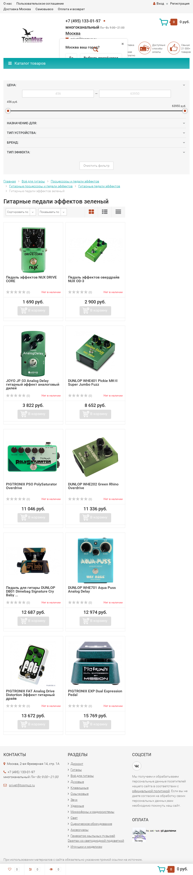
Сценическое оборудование (91, 824)
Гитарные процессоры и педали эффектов (41, 186)
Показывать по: (50, 212)
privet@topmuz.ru (22, 785)
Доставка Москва (17, 9)
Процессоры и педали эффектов (75, 181)
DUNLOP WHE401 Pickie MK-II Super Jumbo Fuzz (93, 382)
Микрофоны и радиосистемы (92, 812)
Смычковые (80, 794)
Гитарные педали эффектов (99, 186)
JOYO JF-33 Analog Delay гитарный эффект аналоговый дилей (32, 384)
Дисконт (77, 764)
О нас (7, 3)
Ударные (77, 806)
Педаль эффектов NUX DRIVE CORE (31, 279)
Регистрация (180, 3)
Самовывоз (44, 9)
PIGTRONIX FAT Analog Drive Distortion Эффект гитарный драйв (30, 695)
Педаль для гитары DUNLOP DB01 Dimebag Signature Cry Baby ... (30, 591)
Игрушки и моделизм (86, 846)
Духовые (77, 782)
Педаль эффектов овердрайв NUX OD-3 (93, 279)
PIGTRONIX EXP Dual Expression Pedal (95, 693)
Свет (74, 818)
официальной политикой (151, 791)
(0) (18, 292)
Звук (74, 800)
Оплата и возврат (71, 9)
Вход (158, 3)
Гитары (76, 770)
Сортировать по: (18, 212)
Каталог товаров (27, 63)
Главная (9, 181)
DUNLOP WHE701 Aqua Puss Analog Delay (92, 589)
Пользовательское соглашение (40, 3)
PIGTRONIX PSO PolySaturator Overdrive (31, 486)
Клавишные (80, 788)
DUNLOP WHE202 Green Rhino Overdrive (93, 486)
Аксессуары (80, 830)
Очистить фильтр (96, 165)
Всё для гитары (33, 181)
